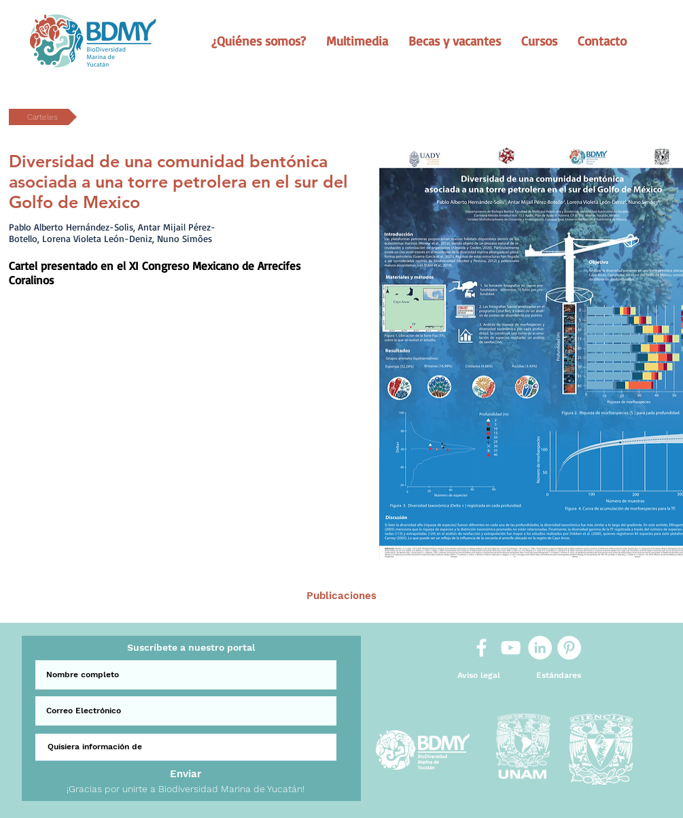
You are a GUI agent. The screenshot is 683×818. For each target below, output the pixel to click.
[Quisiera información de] (185, 747)
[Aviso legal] (478, 675)
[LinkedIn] (540, 648)
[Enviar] (185, 774)
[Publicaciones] (341, 596)
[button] (258, 41)
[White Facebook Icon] (481, 648)
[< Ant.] (162, 596)
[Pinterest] (569, 648)
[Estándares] (558, 675)
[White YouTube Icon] (511, 648)
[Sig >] (520, 596)
